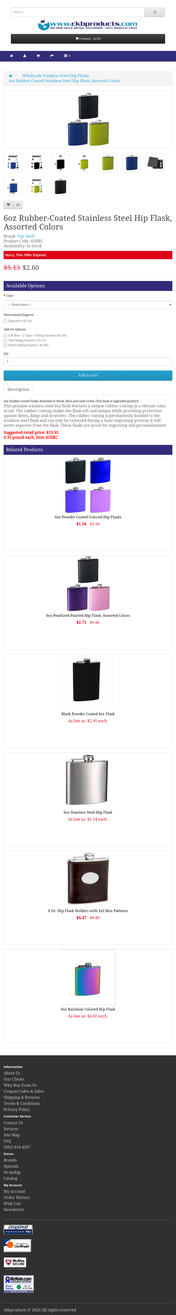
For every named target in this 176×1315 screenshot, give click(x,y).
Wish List (12, 1203)
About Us (12, 1073)
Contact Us (13, 1123)
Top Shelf (26, 236)
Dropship (12, 1172)
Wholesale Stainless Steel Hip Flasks (55, 75)
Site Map (12, 1135)
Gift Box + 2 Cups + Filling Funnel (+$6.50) (35, 335)
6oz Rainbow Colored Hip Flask (88, 1009)
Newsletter (14, 1209)
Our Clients (14, 1079)
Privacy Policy (17, 1109)
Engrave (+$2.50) (18, 321)
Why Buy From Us (20, 1085)
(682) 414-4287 (17, 1147)
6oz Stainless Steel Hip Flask (88, 812)
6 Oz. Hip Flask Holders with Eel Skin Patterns (88, 911)
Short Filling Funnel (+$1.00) (26, 345)
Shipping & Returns (22, 1097)
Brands (10, 1160)
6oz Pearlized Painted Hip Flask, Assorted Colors (88, 615)
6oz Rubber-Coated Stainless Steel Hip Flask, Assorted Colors (64, 81)
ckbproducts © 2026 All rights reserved (40, 1310)
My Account (14, 1191)
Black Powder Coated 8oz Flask (88, 714)
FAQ (7, 1141)
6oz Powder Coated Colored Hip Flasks (88, 517)
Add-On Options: (15, 329)
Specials (11, 1166)
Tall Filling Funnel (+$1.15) (25, 340)
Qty (6, 353)
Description (18, 389)
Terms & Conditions (22, 1103)
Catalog (10, 1178)
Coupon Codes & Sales (24, 1091)
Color (9, 295)
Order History (17, 1197)
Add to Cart (88, 375)
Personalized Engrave (18, 315)
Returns (11, 1129)
